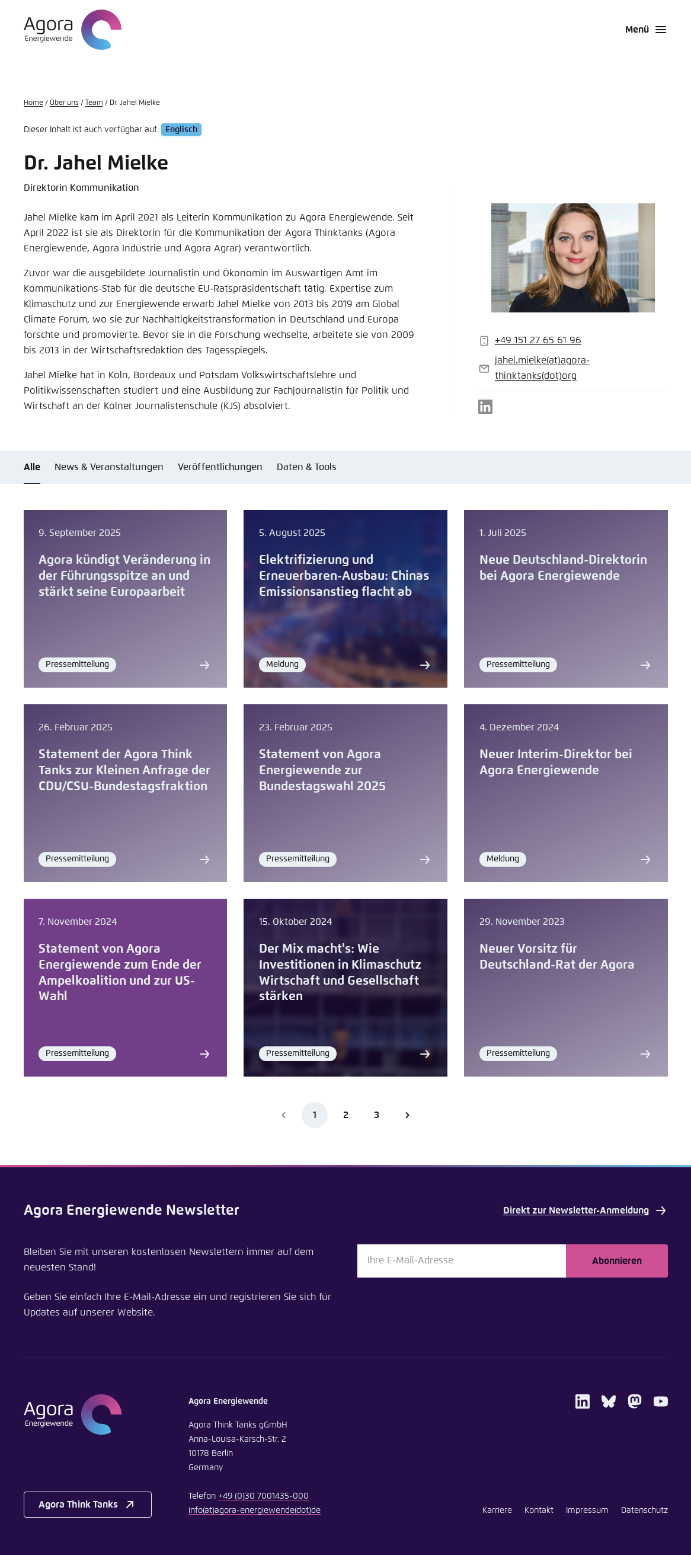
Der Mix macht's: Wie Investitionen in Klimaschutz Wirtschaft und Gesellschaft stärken (340, 973)
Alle (32, 467)
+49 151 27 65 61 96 (538, 340)
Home (33, 103)
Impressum (587, 1510)
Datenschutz (644, 1510)
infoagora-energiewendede (254, 1510)
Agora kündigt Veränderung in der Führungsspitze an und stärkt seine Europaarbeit (124, 576)
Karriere (497, 1510)
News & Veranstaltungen (109, 467)
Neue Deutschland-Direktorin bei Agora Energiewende (563, 568)
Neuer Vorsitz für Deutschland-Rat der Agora (557, 957)
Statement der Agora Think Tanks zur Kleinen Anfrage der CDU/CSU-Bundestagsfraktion (124, 771)
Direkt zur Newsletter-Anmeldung (585, 1210)
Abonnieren (617, 1261)
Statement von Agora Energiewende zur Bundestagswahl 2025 (322, 771)
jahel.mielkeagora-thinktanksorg (542, 368)
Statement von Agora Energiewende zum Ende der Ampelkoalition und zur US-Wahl (120, 973)
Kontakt (539, 1510)
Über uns (64, 103)
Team (94, 103)
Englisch (181, 130)
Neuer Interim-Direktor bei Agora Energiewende (555, 763)
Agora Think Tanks (88, 1504)
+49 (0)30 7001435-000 (263, 1496)
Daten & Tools (307, 467)
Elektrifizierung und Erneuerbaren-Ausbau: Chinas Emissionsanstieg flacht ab (344, 576)
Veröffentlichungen (220, 467)
